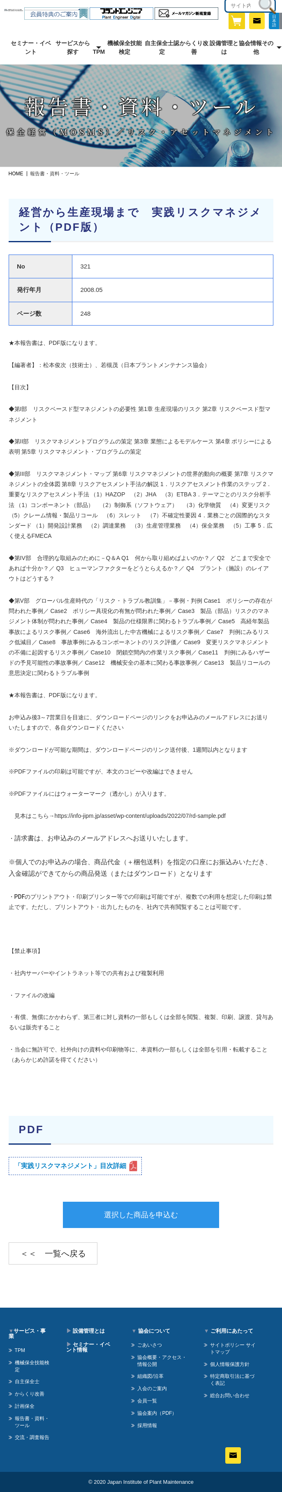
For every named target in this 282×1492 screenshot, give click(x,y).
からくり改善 (194, 47)
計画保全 (25, 1406)
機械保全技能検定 (124, 47)
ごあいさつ (149, 1345)
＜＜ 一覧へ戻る (53, 1253)
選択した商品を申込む (141, 1215)
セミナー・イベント (31, 47)
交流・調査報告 (32, 1437)
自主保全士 (27, 1381)
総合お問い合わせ (230, 1395)
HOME (16, 174)
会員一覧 (147, 1401)
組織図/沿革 (150, 1376)
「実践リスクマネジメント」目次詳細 (70, 1165)
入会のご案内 (152, 1388)
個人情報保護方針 (230, 1364)
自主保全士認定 (162, 47)
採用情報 (147, 1425)
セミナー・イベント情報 (88, 1347)
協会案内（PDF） (157, 1413)
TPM (99, 51)
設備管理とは (224, 47)
